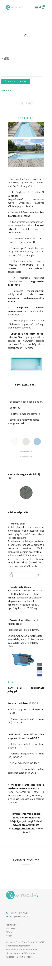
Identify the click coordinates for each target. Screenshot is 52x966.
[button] (36, 7)
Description (27, 103)
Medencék (7, 90)
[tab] (27, 103)
